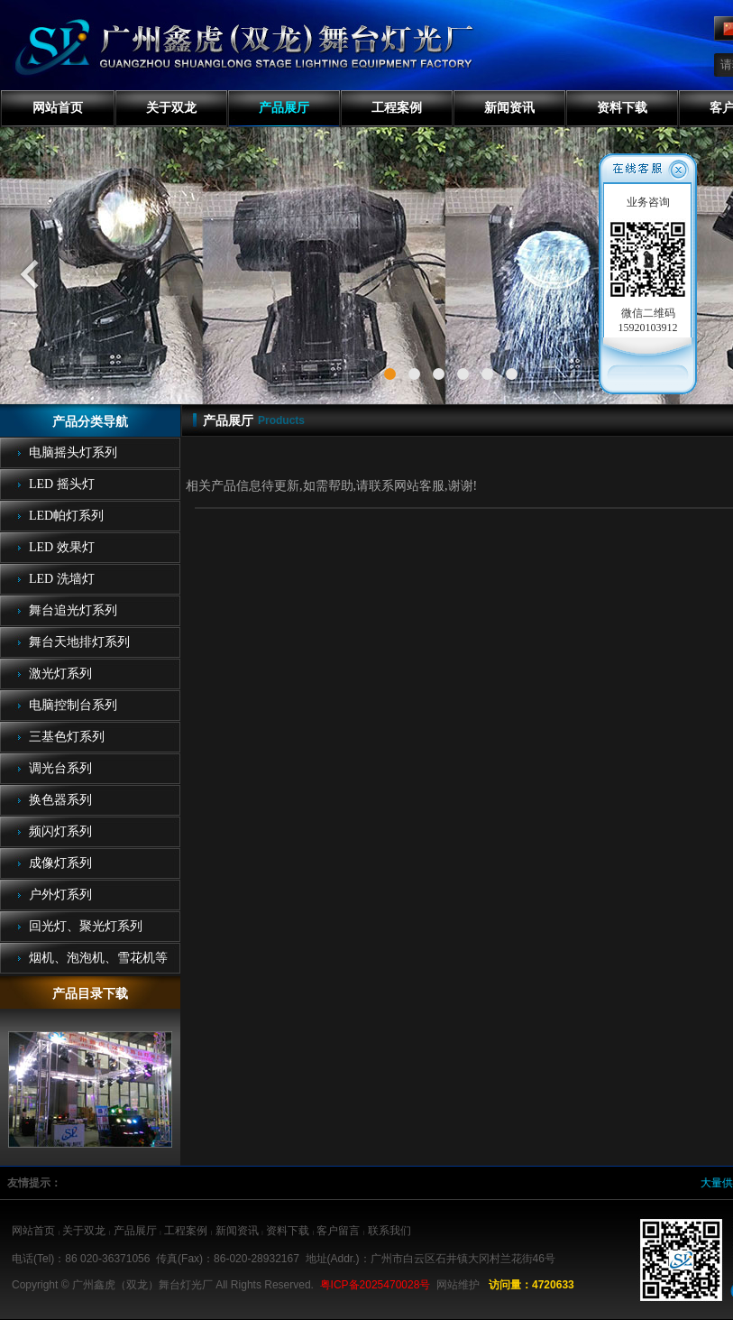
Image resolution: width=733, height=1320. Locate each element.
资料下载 (622, 108)
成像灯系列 (60, 863)
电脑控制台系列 (73, 705)
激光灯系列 (60, 673)
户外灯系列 (60, 894)
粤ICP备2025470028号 (375, 1284)
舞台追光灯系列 (73, 610)
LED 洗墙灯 (62, 579)
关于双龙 (171, 108)
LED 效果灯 (62, 547)
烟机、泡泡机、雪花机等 (98, 958)
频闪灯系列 (60, 831)
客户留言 (338, 1230)
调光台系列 (60, 768)
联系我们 (389, 1230)
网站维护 (458, 1284)
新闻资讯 (509, 108)
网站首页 (57, 108)
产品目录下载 (90, 994)
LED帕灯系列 (66, 515)
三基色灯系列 (67, 736)
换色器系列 (60, 800)
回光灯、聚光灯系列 (85, 926)
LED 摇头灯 (62, 484)
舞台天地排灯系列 (79, 642)
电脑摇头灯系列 (73, 452)
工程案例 (396, 108)
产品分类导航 (90, 422)
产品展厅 (284, 108)
